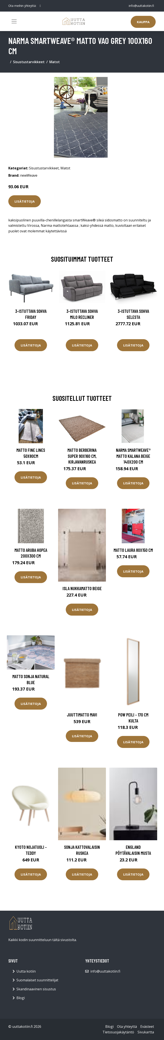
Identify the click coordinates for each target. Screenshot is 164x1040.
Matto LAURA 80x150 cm (133, 550)
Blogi (20, 997)
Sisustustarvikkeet (29, 62)
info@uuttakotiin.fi (141, 6)
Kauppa (143, 22)
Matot (54, 62)
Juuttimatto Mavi (82, 714)
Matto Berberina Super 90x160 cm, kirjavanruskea (82, 455)
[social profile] (40, 6)
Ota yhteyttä (127, 1026)
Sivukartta (146, 1032)
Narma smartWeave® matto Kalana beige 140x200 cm (133, 455)
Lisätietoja (25, 201)
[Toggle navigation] (14, 21)
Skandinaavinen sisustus (36, 989)
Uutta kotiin (26, 971)
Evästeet (147, 1026)
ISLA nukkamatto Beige (82, 588)
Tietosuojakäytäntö (118, 1032)
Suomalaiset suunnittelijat (37, 980)
